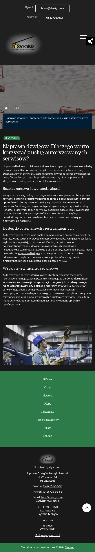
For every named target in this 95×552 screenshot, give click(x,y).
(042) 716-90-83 (52, 486)
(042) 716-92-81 (52, 492)
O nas (47, 387)
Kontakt (47, 436)
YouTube (48, 525)
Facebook (47, 520)
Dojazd (47, 428)
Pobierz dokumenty (47, 420)
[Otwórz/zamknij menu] (83, 37)
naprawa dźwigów (29, 253)
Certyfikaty (47, 412)
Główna (47, 379)
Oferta (47, 404)
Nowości (47, 395)
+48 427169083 (53, 18)
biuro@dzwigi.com (52, 8)
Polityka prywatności (47, 535)
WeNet (69, 547)
